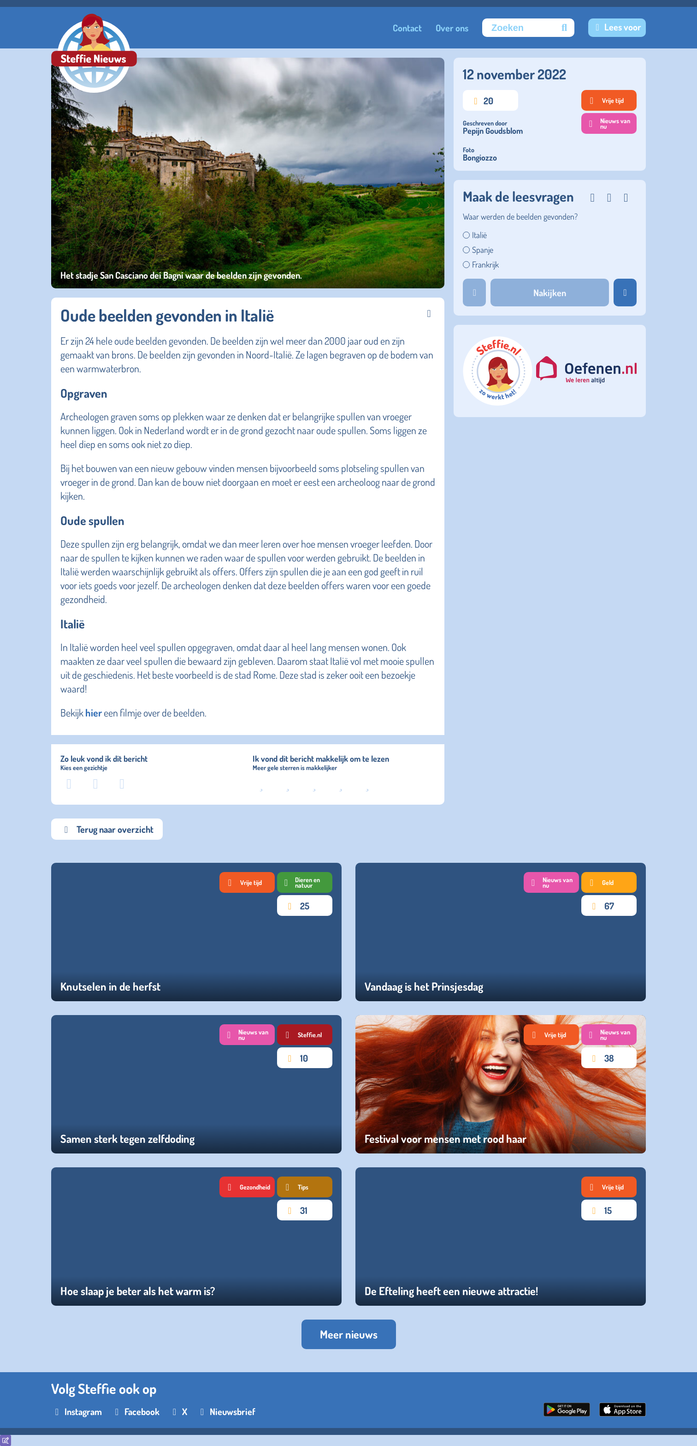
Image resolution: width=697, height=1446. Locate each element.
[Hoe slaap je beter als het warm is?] (196, 1236)
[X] (178, 1411)
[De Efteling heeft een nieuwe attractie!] (500, 1236)
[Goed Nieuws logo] (94, 54)
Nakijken (549, 293)
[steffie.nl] (498, 402)
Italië (479, 235)
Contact (407, 28)
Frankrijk (485, 264)
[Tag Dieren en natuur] (304, 882)
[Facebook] (135, 1411)
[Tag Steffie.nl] (304, 1034)
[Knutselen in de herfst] (196, 932)
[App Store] (622, 1413)
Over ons (452, 28)
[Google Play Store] (566, 1413)
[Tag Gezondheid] (247, 1187)
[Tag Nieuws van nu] (551, 882)
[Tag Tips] (304, 1187)
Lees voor (622, 27)
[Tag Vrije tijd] (247, 882)
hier (92, 712)
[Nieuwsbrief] (225, 1411)
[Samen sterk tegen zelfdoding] (196, 1084)
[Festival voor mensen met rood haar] (500, 1084)
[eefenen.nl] (586, 371)
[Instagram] (76, 1411)
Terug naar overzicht (107, 829)
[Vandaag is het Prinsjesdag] (500, 932)
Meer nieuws (349, 1334)
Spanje (482, 250)
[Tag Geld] (609, 882)
